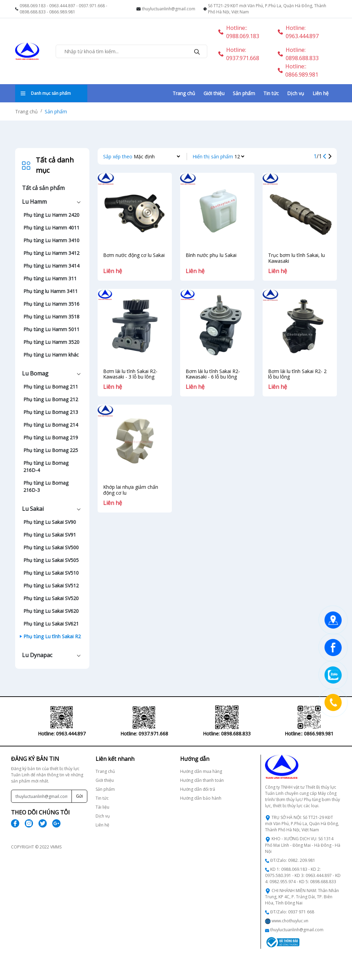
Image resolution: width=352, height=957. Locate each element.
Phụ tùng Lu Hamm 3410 (51, 240)
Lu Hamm (34, 201)
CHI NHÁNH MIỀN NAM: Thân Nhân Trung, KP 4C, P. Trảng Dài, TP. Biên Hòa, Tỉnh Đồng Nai (302, 897)
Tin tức (271, 93)
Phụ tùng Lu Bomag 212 (50, 399)
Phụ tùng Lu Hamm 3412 (51, 253)
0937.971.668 (92, 6)
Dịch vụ (295, 93)
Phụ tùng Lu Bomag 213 (50, 412)
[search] (197, 51)
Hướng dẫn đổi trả (197, 789)
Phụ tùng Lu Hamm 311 (50, 278)
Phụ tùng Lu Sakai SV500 (51, 547)
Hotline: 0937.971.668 (238, 54)
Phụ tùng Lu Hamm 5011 (51, 329)
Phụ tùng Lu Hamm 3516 (51, 304)
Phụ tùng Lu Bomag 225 (50, 450)
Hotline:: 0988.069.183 (238, 32)
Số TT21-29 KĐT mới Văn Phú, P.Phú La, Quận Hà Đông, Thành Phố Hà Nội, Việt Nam (267, 9)
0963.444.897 (62, 6)
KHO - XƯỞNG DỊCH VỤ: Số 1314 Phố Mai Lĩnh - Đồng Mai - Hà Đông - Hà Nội (302, 845)
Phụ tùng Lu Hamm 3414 (51, 265)
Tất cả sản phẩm (43, 188)
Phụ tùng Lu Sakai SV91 (49, 534)
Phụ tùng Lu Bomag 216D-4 (45, 466)
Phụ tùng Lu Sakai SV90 (49, 522)
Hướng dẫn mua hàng (201, 771)
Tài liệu (102, 807)
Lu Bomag (35, 373)
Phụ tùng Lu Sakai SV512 (51, 585)
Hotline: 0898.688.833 (298, 54)
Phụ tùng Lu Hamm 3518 (51, 316)
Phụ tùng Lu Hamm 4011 (51, 227)
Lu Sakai (33, 509)
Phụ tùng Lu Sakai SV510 (51, 573)
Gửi (79, 796)
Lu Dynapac (37, 655)
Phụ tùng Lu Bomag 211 (50, 386)
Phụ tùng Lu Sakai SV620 (51, 611)
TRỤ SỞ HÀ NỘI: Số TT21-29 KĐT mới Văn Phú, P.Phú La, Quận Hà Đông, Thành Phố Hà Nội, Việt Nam (302, 823)
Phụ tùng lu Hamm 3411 (50, 291)
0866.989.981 (62, 12)
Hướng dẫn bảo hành (200, 798)
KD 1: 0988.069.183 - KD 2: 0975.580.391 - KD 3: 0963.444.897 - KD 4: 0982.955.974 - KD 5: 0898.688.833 (303, 875)
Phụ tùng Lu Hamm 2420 (51, 215)
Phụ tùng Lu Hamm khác (51, 354)
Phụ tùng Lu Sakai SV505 (51, 560)
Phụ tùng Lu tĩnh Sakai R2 (52, 636)
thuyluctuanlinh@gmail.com (168, 9)
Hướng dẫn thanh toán (202, 780)
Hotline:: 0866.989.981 (298, 70)
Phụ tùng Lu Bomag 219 (50, 437)
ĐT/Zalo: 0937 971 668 (292, 912)
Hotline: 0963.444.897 (298, 32)
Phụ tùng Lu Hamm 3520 (51, 342)
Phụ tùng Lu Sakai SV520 (51, 598)
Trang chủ (184, 93)
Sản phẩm (244, 93)
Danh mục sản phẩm (46, 93)
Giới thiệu (214, 93)
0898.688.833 (33, 12)
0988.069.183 (33, 6)
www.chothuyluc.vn (290, 921)
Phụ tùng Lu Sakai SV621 (51, 623)
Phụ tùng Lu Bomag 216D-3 (45, 486)
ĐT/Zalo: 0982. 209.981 (292, 860)
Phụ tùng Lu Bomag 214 (50, 424)
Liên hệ (320, 93)
